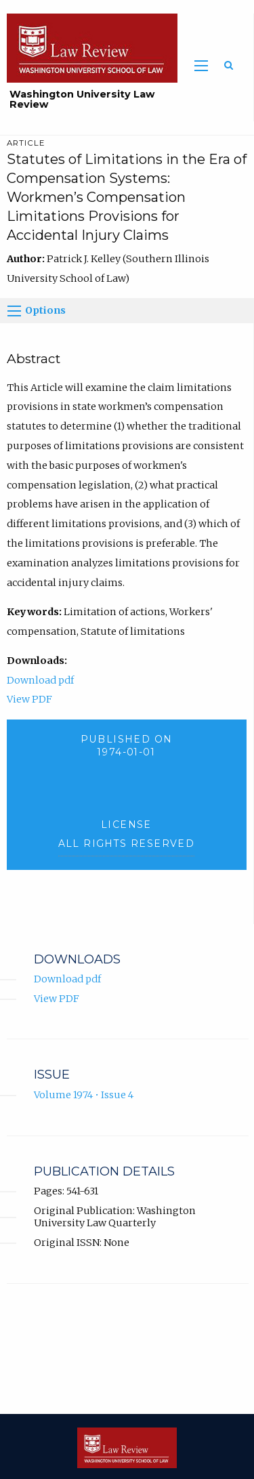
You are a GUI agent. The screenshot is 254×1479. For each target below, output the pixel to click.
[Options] (14, 311)
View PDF (29, 699)
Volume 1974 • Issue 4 (83, 1095)
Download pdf (40, 680)
